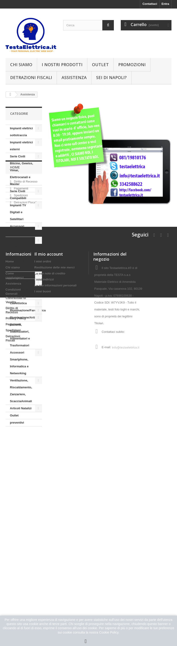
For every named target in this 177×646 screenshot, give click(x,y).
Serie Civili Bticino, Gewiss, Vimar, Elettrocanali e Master (21, 170)
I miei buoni (42, 560)
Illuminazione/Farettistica (26, 310)
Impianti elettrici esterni (21, 146)
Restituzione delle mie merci (54, 536)
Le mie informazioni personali (55, 554)
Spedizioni (20, 466)
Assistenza (74, 77)
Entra (165, 4)
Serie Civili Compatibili (18, 194)
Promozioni (132, 64)
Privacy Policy (16, 586)
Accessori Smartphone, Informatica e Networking (19, 363)
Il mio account (48, 522)
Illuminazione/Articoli (25, 317)
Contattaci (149, 4)
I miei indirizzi (44, 548)
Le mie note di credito (49, 542)
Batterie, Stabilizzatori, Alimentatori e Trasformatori (20, 335)
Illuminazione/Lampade (26, 275)
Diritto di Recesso (25, 452)
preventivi (17, 422)
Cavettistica (18, 303)
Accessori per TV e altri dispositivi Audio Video (22, 289)
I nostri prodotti (62, 64)
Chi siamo (21, 64)
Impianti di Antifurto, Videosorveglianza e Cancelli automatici (23, 254)
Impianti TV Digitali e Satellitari (18, 212)
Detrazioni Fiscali (31, 77)
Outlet (100, 64)
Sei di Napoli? (111, 77)
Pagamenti (20, 459)
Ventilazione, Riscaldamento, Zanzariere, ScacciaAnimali (21, 391)
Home (15, 440)
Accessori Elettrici (17, 229)
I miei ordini (42, 530)
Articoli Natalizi (21, 408)
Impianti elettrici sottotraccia (21, 132)
